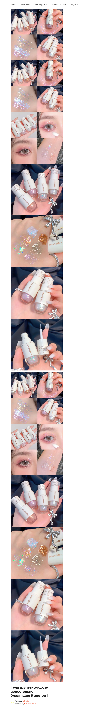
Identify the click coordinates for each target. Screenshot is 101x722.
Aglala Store (26, 701)
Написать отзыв (30, 704)
